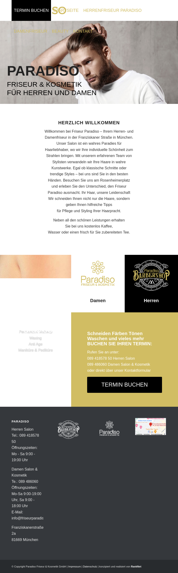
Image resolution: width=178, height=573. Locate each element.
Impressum (74, 566)
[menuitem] (31, 10)
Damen (98, 300)
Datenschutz (90, 566)
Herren (151, 300)
